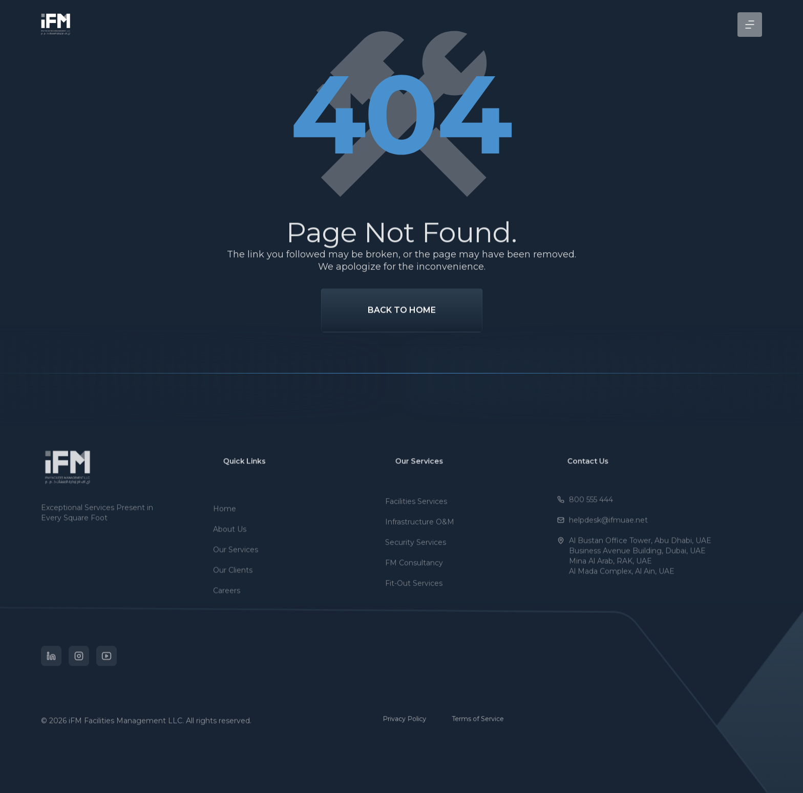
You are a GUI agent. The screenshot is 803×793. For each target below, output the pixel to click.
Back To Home (402, 328)
